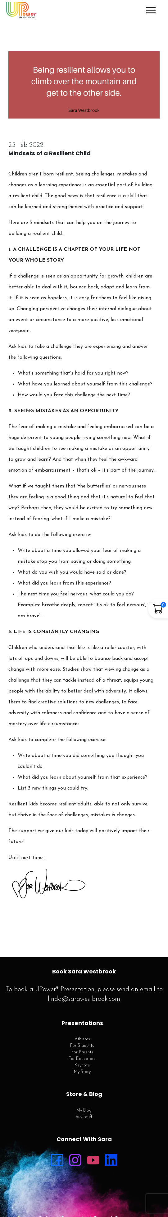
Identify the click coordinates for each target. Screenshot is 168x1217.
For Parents (82, 1052)
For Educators (82, 1058)
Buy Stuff (84, 1117)
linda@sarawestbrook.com (84, 999)
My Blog (84, 1110)
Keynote (82, 1065)
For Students (82, 1045)
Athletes (82, 1039)
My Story (82, 1072)
